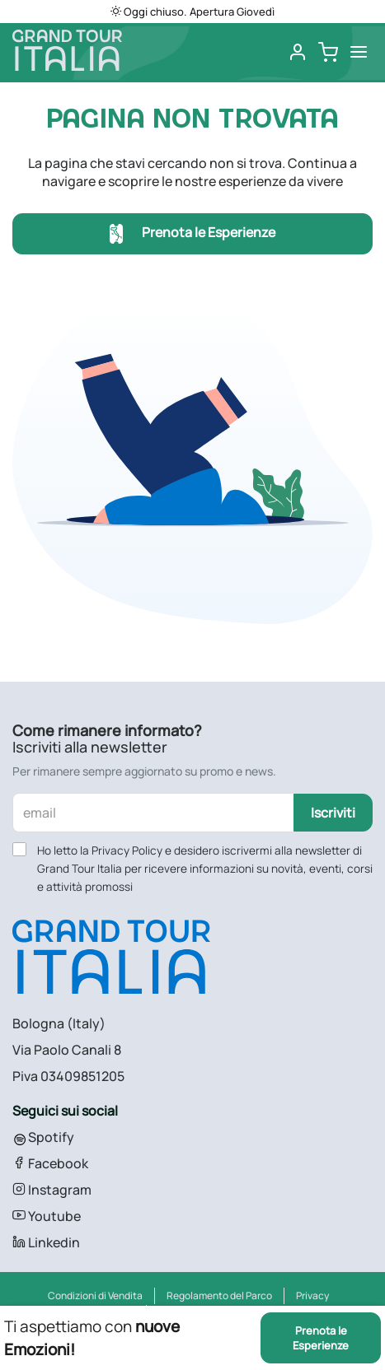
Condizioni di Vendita (95, 1295)
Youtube (46, 1216)
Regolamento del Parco (219, 1295)
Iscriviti (333, 813)
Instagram (52, 1190)
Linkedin (46, 1242)
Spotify (43, 1137)
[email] (153, 812)
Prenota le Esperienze (192, 234)
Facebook (50, 1163)
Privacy (312, 1295)
